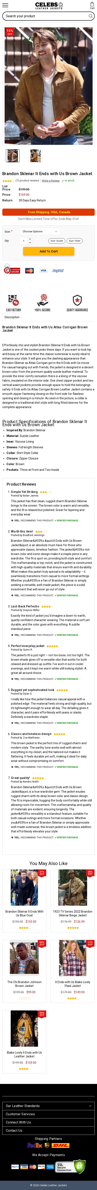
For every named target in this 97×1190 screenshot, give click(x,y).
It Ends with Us (21, 389)
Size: (9, 231)
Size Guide (57, 241)
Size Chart (74, 241)
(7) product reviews (27, 180)
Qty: (7, 240)
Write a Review (51, 180)
